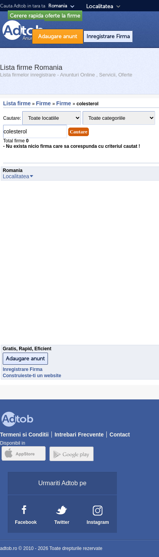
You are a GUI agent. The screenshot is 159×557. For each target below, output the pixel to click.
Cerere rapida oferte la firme (45, 15)
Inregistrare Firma (108, 36)
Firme (44, 103)
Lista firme (17, 103)
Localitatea (99, 6)
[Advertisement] (78, 265)
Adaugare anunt (57, 36)
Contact (120, 434)
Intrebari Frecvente (79, 434)
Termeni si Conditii (24, 434)
